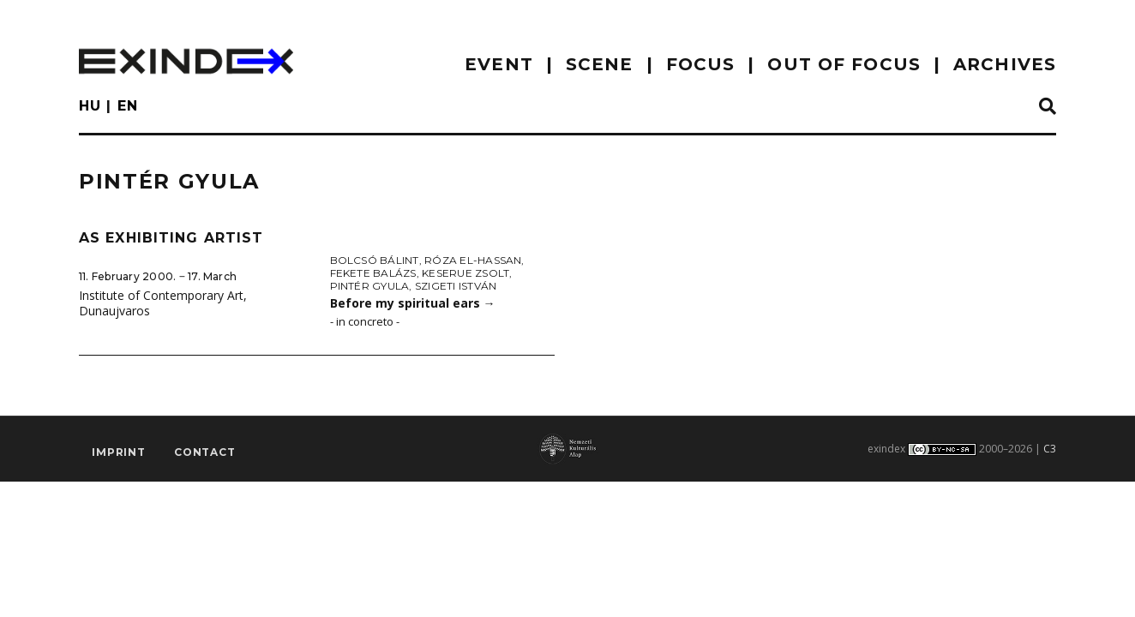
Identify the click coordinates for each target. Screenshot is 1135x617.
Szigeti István (455, 285)
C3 (1049, 448)
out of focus (843, 64)
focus (701, 64)
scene (600, 64)
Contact (205, 452)
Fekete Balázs (373, 273)
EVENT (499, 64)
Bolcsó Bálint (374, 260)
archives (1004, 64)
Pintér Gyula (370, 285)
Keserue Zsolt (465, 273)
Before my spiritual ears (412, 303)
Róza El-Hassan (472, 260)
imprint (119, 452)
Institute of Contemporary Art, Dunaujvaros (163, 303)
